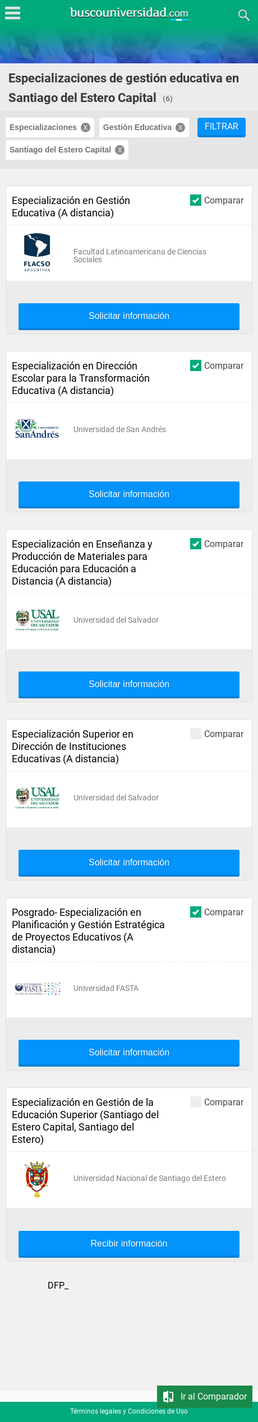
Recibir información (129, 1243)
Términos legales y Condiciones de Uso (129, 1411)
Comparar (216, 199)
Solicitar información (129, 316)
